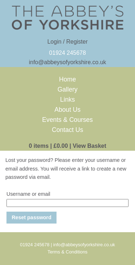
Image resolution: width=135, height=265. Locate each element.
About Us (67, 109)
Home (67, 79)
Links (67, 99)
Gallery (68, 89)
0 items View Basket (67, 146)
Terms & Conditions (67, 252)
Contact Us (67, 129)
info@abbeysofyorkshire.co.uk (67, 62)
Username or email (28, 194)
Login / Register (67, 42)
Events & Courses (67, 119)
